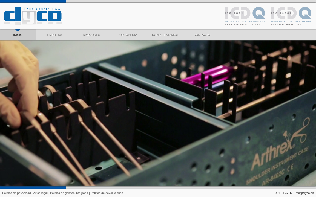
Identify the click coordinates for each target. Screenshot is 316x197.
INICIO (17, 32)
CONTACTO (202, 32)
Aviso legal (40, 193)
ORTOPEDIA (128, 32)
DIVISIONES (91, 32)
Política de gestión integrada (69, 193)
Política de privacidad (16, 193)
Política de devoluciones (107, 193)
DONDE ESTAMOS (165, 32)
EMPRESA (54, 32)
